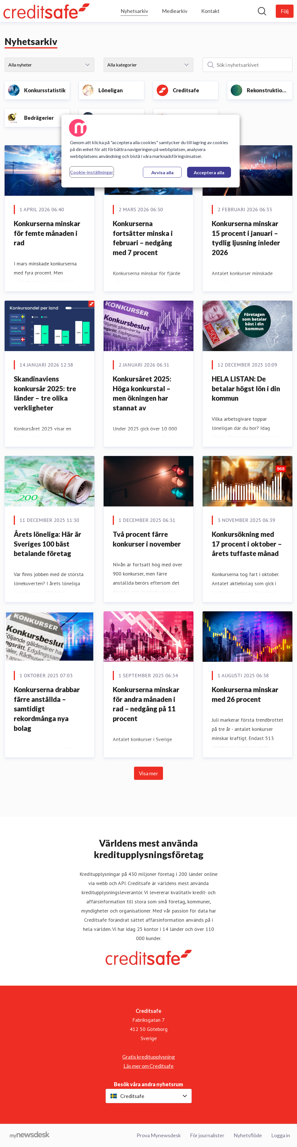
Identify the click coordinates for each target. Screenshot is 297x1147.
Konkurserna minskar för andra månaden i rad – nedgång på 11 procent (146, 704)
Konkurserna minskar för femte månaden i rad (47, 233)
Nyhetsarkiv (134, 10)
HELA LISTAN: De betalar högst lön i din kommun (246, 388)
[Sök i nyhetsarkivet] (247, 65)
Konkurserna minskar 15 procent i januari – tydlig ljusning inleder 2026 (246, 238)
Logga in (280, 1135)
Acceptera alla (209, 172)
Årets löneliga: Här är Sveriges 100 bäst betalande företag (47, 543)
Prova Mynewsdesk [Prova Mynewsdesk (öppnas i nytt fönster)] (159, 1135)
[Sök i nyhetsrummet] (262, 11)
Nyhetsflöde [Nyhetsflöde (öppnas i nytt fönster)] (248, 1135)
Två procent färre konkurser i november (147, 539)
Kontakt (210, 11)
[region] (150, 151)
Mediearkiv (174, 11)
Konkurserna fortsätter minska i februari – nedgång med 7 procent (143, 238)
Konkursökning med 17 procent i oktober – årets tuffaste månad (247, 543)
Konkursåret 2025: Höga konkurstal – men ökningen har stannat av (142, 393)
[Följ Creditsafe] (285, 11)
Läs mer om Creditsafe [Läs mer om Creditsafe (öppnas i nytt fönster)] (148, 1066)
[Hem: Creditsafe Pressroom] (46, 11)
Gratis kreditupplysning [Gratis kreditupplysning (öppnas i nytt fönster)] (148, 1057)
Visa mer (148, 773)
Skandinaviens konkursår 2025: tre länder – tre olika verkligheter (45, 393)
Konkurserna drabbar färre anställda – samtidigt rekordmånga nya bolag (47, 708)
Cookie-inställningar (91, 172)
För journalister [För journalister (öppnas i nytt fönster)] (207, 1135)
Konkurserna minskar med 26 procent (245, 694)
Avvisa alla (162, 172)
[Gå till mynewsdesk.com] (30, 1135)
